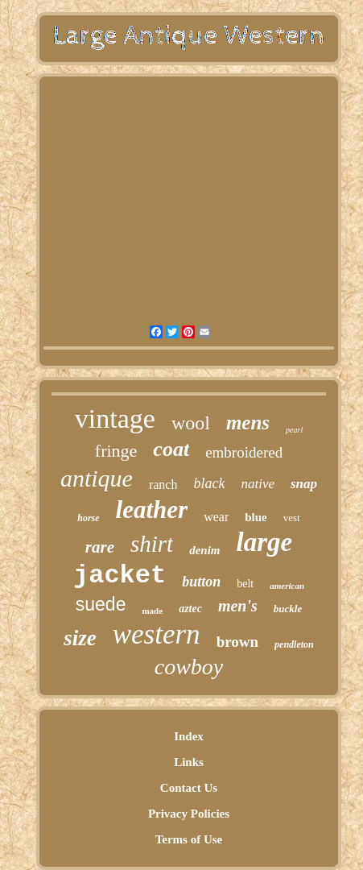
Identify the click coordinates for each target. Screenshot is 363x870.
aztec (190, 609)
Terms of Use (189, 839)
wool (190, 422)
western (156, 634)
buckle (288, 609)
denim (204, 550)
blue (256, 517)
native (257, 483)
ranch (163, 484)
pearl (294, 429)
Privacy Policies (188, 813)
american (287, 585)
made (152, 610)
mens (248, 422)
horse (88, 518)
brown (237, 641)
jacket (119, 575)
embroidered (244, 452)
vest (291, 518)
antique (96, 478)
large (265, 542)
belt (245, 584)
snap (304, 483)
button (201, 582)
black (209, 483)
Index (189, 736)
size (80, 638)
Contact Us (188, 787)
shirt (151, 544)
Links (189, 762)
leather (152, 509)
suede (101, 604)
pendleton (294, 644)
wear (216, 517)
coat (171, 449)
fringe (116, 451)
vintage (115, 418)
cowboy (189, 666)
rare (99, 547)
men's (238, 606)
